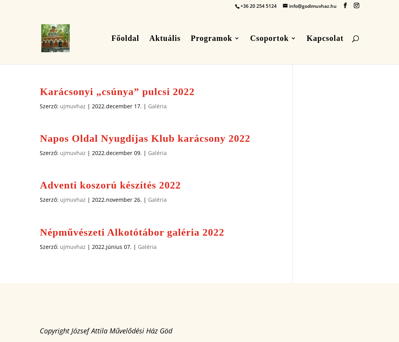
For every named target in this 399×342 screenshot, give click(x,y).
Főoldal (125, 38)
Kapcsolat (325, 38)
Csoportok (269, 38)
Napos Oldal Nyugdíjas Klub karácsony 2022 (145, 138)
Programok (211, 38)
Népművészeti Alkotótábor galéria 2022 (132, 232)
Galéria (157, 106)
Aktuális (164, 38)
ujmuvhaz (73, 106)
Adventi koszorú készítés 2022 (110, 185)
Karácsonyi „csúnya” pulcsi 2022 (117, 91)
